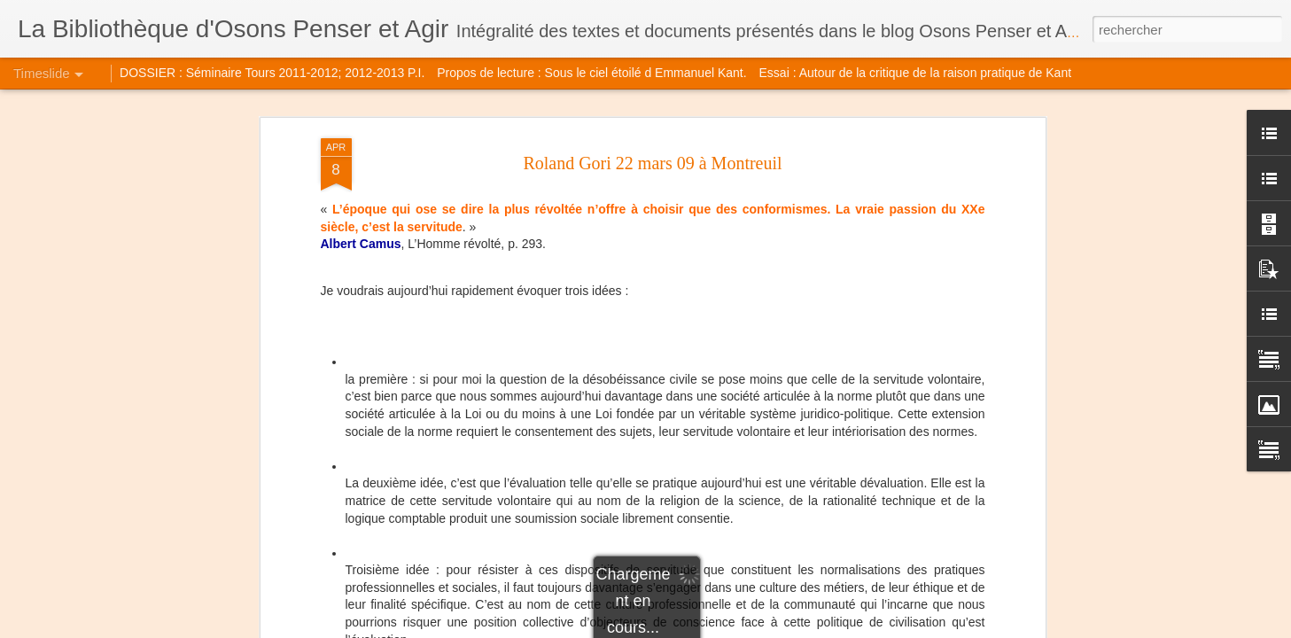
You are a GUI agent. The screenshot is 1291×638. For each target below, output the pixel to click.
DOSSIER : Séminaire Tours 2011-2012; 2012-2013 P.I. (272, 73)
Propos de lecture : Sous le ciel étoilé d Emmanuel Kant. (591, 73)
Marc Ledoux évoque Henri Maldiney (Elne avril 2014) (957, 493)
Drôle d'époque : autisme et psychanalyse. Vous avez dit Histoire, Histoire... (1008, 524)
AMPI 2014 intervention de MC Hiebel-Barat (455, 446)
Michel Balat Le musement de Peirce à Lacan (933, 462)
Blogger (709, 628)
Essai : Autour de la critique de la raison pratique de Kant (915, 73)
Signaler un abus (768, 628)
